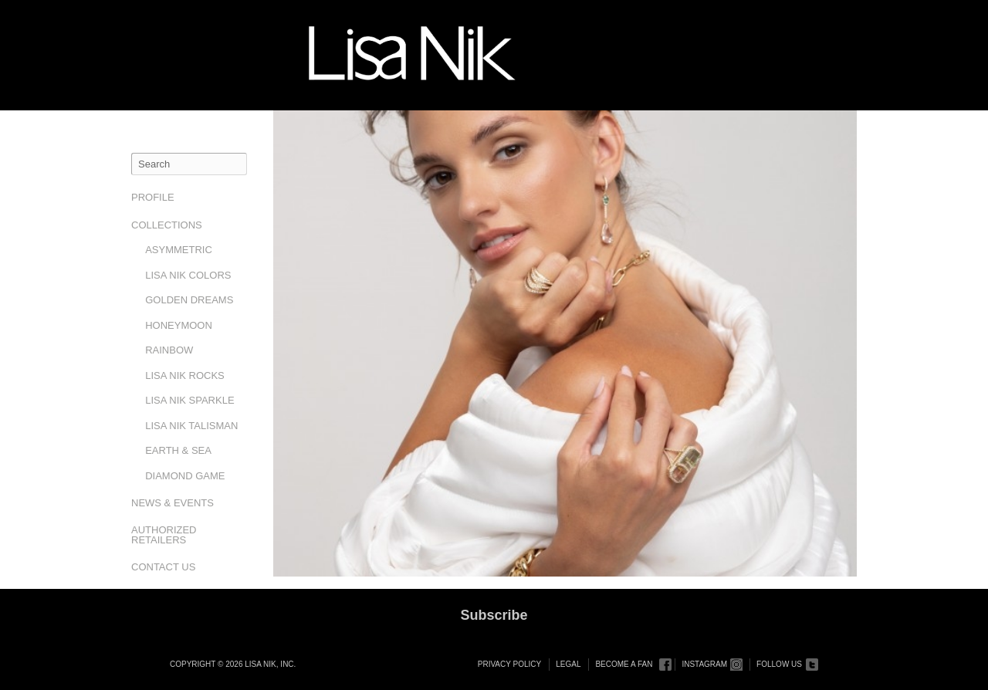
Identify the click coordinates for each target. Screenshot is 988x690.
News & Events (172, 503)
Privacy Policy (509, 664)
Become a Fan (623, 664)
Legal (568, 664)
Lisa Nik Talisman (191, 426)
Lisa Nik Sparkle (189, 400)
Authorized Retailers (164, 535)
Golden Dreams (189, 300)
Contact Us (163, 567)
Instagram (704, 664)
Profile (152, 197)
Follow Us (779, 664)
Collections (166, 225)
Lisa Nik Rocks (185, 375)
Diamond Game (185, 476)
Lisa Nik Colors (188, 275)
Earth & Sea (178, 450)
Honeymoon (178, 325)
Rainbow (169, 350)
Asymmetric (178, 250)
